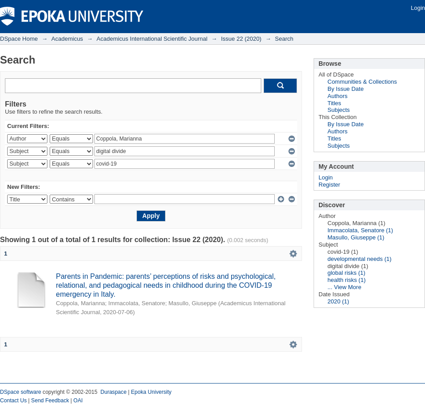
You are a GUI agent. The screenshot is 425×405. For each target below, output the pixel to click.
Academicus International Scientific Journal (152, 38)
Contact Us (13, 400)
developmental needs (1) (359, 259)
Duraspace (113, 392)
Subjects (338, 110)
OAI (78, 400)
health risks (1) (346, 280)
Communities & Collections (362, 81)
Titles (334, 103)
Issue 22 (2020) (241, 38)
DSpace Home (19, 38)
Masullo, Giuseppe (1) (355, 237)
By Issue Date (345, 88)
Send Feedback (50, 400)
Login (418, 7)
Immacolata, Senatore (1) (360, 230)
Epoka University (151, 392)
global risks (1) (346, 272)
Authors (337, 96)
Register (329, 184)
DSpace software (20, 392)
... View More (344, 287)
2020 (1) (338, 301)
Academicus (67, 38)
